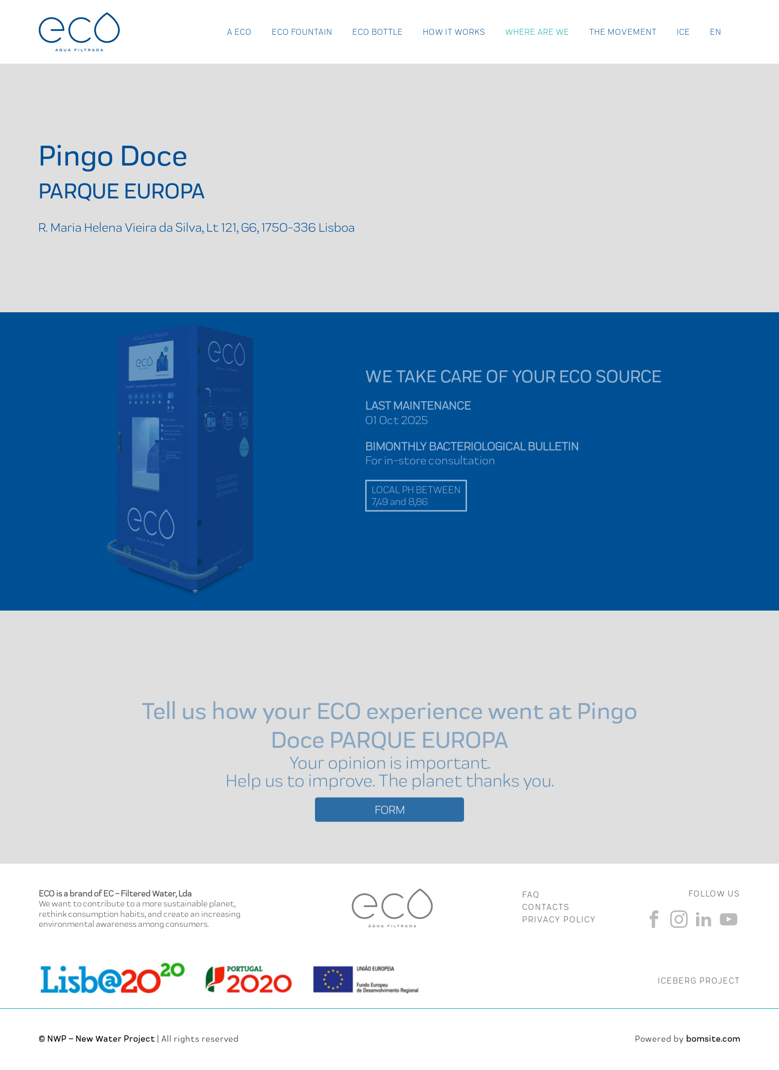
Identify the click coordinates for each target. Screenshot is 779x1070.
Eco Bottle (377, 32)
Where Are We (537, 32)
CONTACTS (546, 907)
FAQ (531, 894)
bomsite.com (713, 1039)
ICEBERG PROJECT (699, 980)
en (715, 32)
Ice (683, 32)
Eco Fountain (302, 32)
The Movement (623, 32)
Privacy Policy (559, 919)
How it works (454, 32)
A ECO (239, 32)
